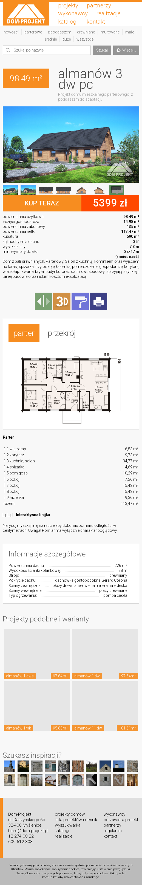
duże (67, 39)
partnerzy (99, 5)
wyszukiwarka (67, 825)
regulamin (113, 830)
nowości (11, 32)
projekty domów (70, 814)
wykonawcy (73, 13)
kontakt (96, 21)
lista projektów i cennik (76, 819)
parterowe (33, 32)
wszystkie (84, 39)
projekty (68, 5)
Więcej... (126, 50)
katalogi (68, 21)
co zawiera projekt (121, 819)
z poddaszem (59, 32)
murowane (110, 32)
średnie (50, 39)
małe (129, 32)
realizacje (108, 13)
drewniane (86, 32)
